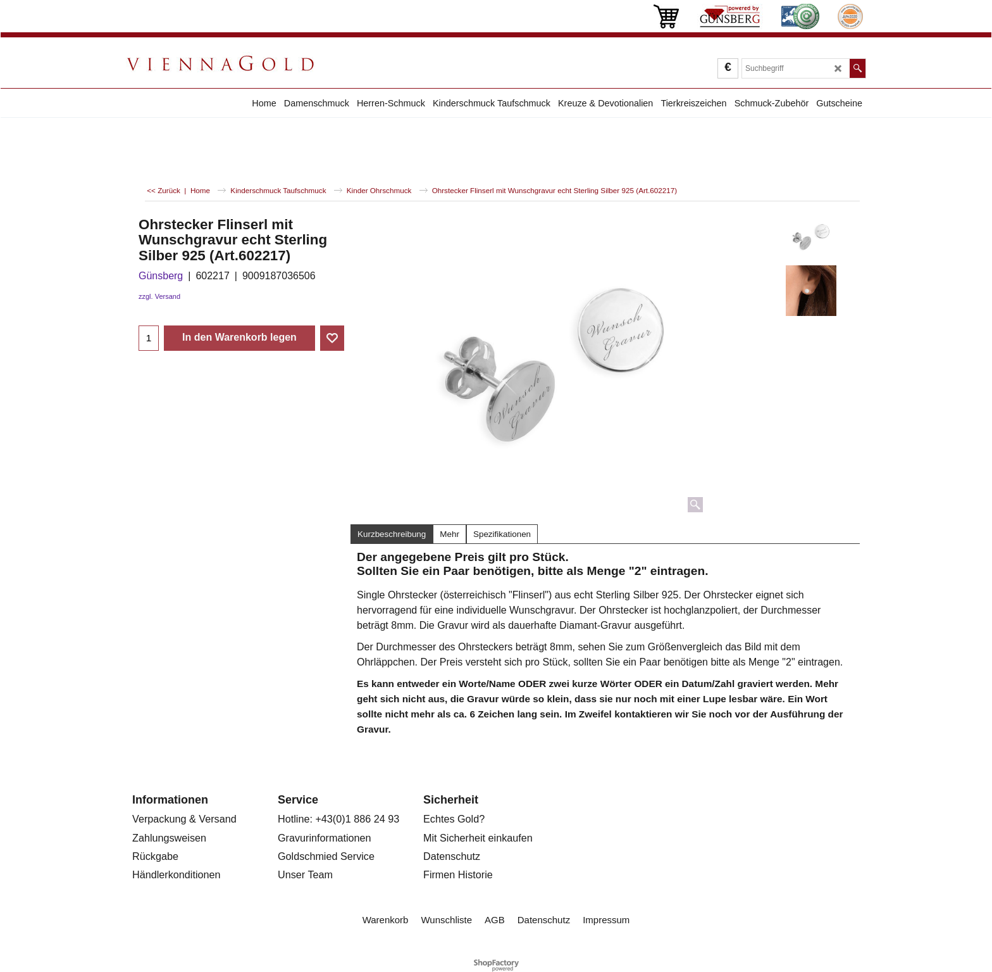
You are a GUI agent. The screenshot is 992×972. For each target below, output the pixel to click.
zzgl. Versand (159, 296)
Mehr (449, 534)
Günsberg (161, 275)
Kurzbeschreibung (391, 534)
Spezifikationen (502, 534)
